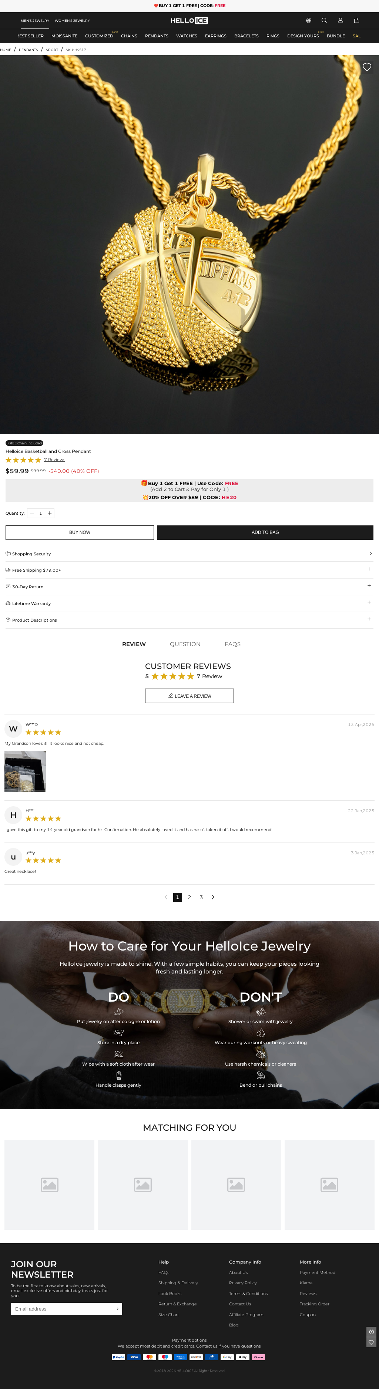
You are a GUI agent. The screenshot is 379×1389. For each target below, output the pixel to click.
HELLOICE (185, 1371)
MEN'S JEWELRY (35, 21)
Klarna (306, 1283)
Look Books (169, 1293)
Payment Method (317, 1272)
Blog (234, 1325)
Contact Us (240, 1304)
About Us (238, 1272)
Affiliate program (246, 1314)
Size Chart (168, 1314)
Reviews (308, 1293)
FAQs (163, 1272)
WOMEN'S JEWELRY (72, 21)
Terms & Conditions (248, 1293)
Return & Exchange (177, 1304)
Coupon (308, 1314)
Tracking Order (314, 1304)
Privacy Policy (243, 1283)
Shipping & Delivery (178, 1283)
